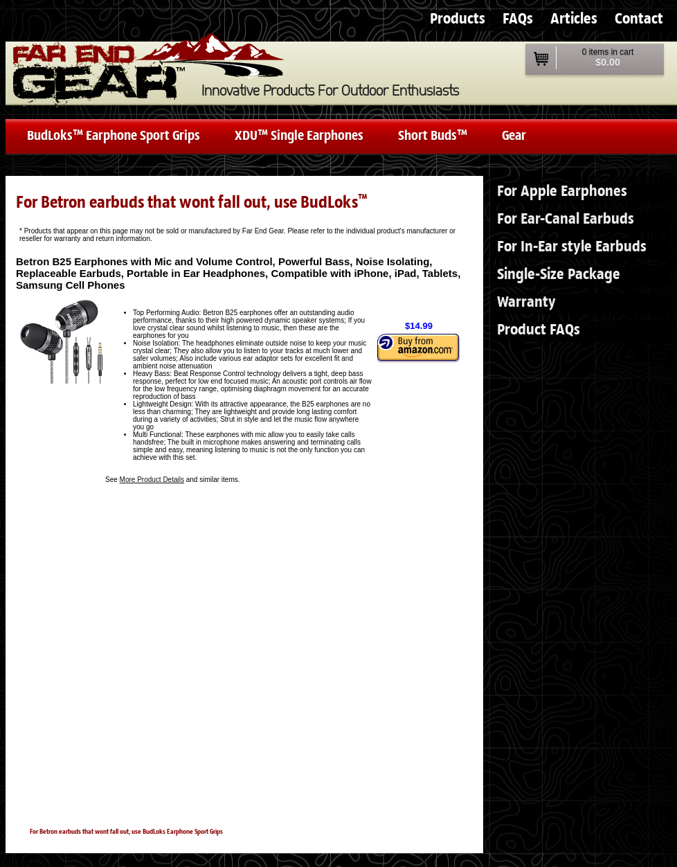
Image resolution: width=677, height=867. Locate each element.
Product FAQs (538, 330)
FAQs (518, 19)
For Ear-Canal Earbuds (565, 219)
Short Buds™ (432, 136)
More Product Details (152, 479)
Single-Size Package (558, 274)
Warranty (526, 302)
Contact (639, 19)
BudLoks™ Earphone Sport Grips (113, 136)
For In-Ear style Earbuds (572, 247)
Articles (573, 19)
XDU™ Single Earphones (299, 136)
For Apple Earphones (562, 191)
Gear (514, 136)
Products (457, 19)
